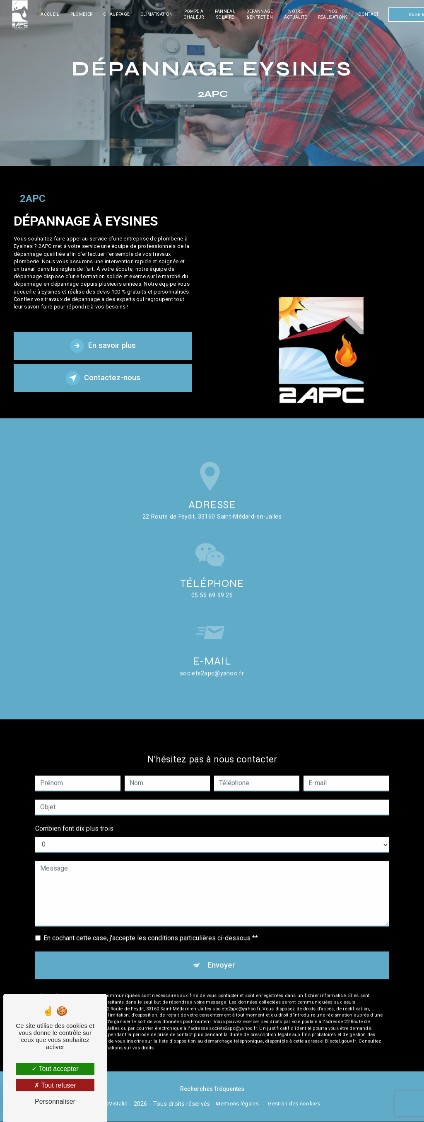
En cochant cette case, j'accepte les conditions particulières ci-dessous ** (150, 927)
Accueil (51, 14)
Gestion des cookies (294, 1104)
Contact (370, 14)
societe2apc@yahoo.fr (212, 662)
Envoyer (221, 954)
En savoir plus (103, 346)
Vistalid (118, 1104)
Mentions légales (237, 1104)
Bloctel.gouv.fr (340, 1031)
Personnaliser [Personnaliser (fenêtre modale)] (55, 1101)
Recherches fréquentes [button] (212, 1089)
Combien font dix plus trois (74, 818)
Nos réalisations (334, 14)
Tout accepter (54, 1068)
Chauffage (118, 14)
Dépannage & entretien (261, 14)
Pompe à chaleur (195, 14)
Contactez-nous (103, 378)
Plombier (83, 14)
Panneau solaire (226, 14)
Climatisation (158, 14)
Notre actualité (296, 14)
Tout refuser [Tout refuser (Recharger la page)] (55, 1085)
